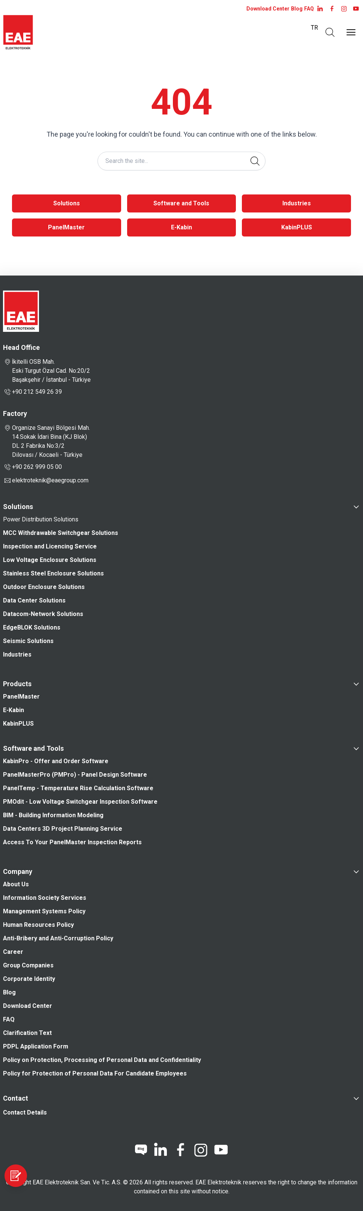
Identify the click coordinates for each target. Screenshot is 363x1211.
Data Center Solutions (34, 600)
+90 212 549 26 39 (32, 391)
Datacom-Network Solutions (43, 614)
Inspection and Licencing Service (50, 546)
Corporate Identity (29, 978)
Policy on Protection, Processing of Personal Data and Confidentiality (102, 1059)
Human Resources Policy (38, 924)
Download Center (268, 9)
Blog (297, 9)
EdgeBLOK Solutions (31, 627)
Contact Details (25, 1112)
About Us (16, 884)
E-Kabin (181, 227)
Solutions (66, 203)
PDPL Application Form (35, 1046)
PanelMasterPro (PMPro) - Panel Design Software (75, 774)
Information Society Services (44, 897)
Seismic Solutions (28, 641)
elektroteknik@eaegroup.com (50, 480)
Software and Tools (181, 203)
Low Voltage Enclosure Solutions (49, 559)
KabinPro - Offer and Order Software (55, 761)
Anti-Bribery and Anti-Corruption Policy (58, 938)
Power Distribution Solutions (40, 519)
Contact (15, 1098)
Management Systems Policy (44, 911)
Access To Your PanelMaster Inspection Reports (75, 842)
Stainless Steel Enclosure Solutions (53, 573)
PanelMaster (66, 227)
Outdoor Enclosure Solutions (44, 586)
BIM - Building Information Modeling (53, 815)
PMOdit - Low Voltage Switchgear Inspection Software (80, 801)
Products (17, 684)
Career (13, 951)
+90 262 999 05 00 (32, 466)
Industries (296, 203)
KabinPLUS (296, 227)
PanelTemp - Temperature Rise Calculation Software (78, 788)
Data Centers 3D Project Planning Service (62, 828)
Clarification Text (27, 1032)
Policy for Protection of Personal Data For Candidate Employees (95, 1073)
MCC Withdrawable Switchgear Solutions (60, 532)
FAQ (309, 9)
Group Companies (28, 965)
